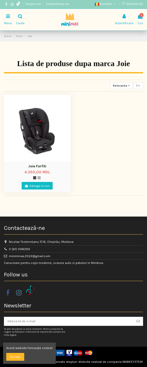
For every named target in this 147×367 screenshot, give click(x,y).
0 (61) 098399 (19, 249)
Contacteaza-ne (57, 4)
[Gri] (39, 177)
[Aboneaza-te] (138, 321)
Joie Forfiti (37, 166)
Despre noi (33, 4)
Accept (15, 357)
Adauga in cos (37, 186)
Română (106, 4)
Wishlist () (132, 4)
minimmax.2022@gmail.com (29, 256)
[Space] (34, 177)
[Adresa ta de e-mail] (68, 321)
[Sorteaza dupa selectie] (121, 86)
